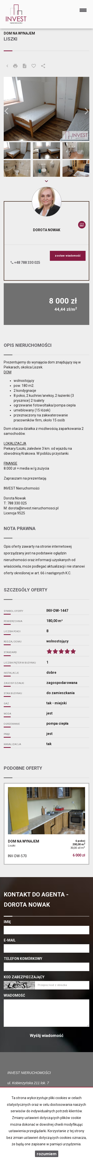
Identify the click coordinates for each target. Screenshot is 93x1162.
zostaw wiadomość (68, 255)
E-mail (10, 940)
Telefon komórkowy (23, 959)
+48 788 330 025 (25, 263)
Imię (7, 922)
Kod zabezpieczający (24, 977)
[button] (10, 109)
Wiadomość (14, 995)
